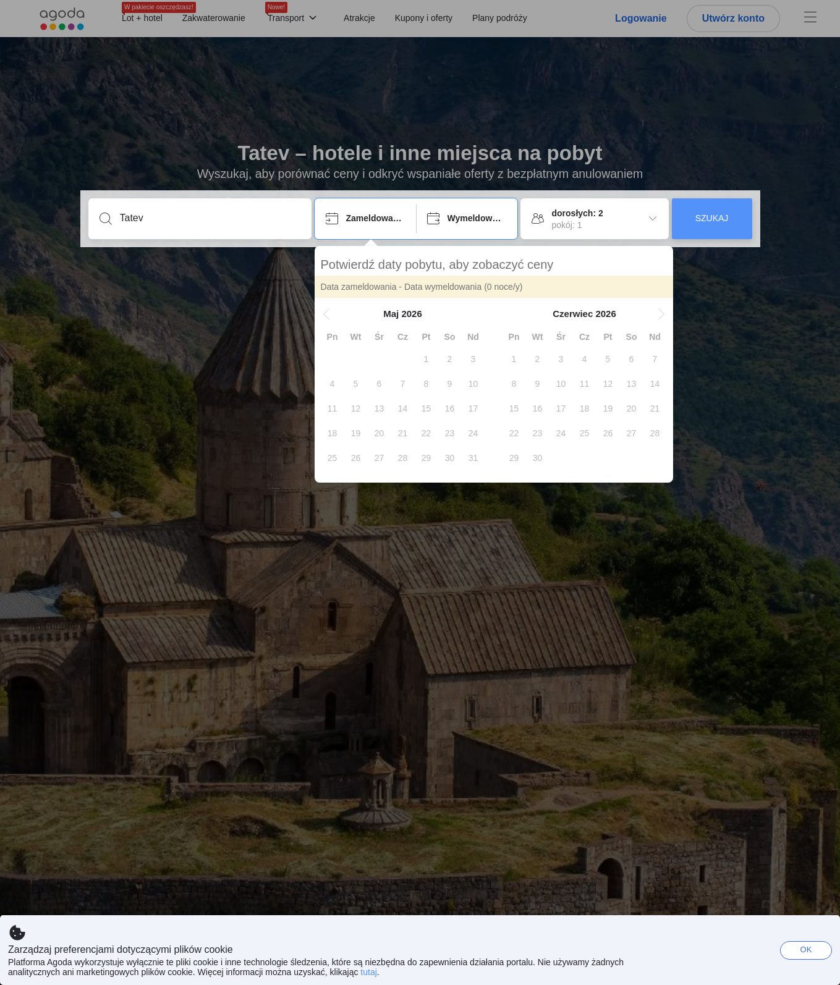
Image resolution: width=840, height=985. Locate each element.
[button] (326, 313)
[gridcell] (426, 359)
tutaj (368, 972)
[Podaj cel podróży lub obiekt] (210, 218)
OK (806, 949)
